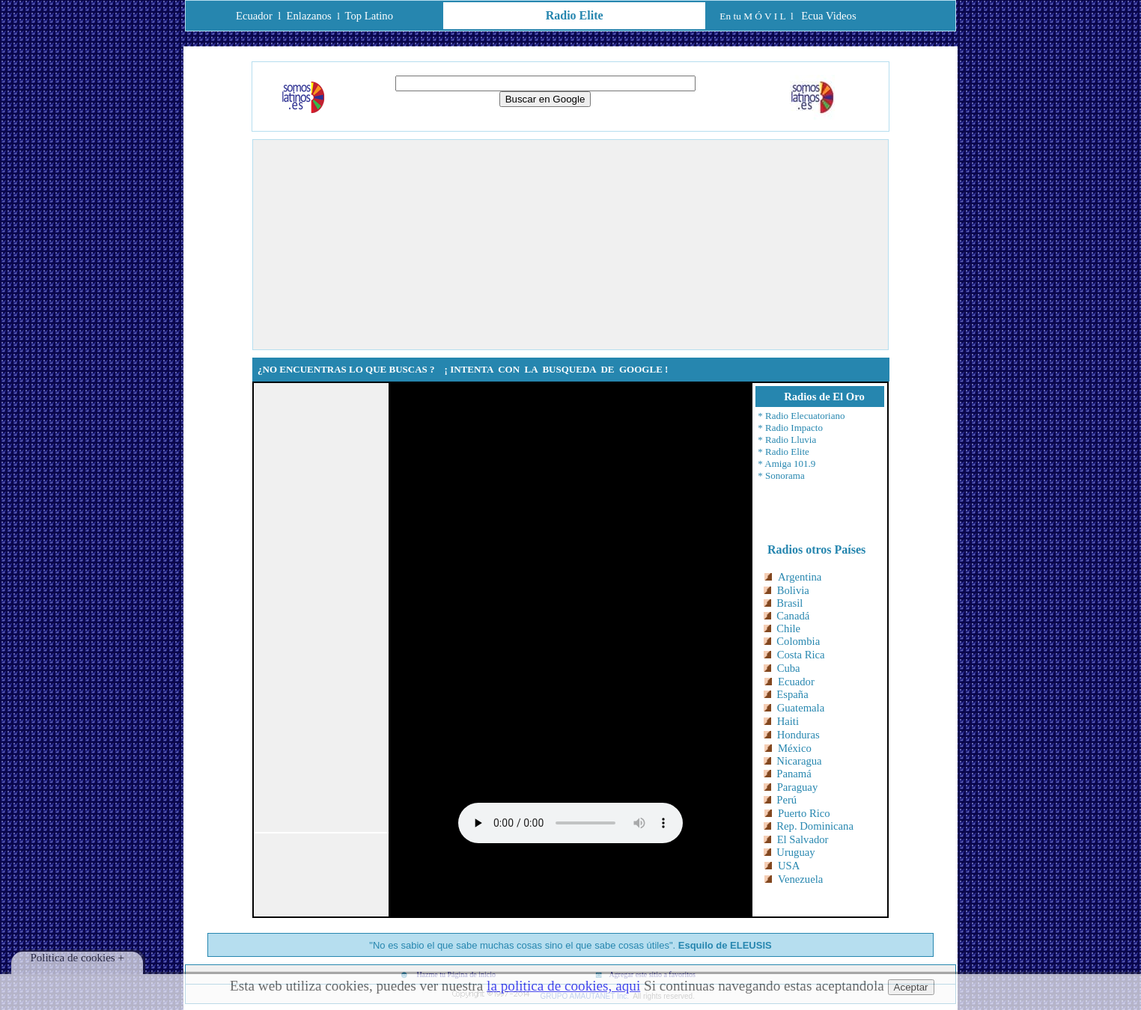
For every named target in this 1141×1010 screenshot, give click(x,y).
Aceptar (911, 987)
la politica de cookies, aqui (563, 986)
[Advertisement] (570, 244)
